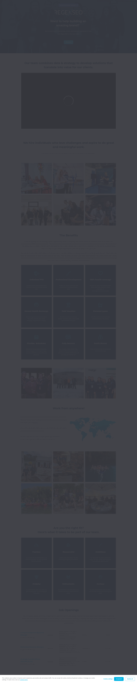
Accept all (119, 679)
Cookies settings (108, 679)
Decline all (130, 679)
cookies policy (24, 680)
